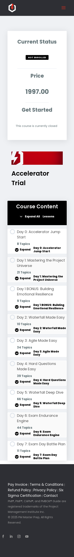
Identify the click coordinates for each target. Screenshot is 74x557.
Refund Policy (19, 490)
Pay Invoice (17, 484)
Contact (51, 495)
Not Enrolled (37, 57)
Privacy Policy (45, 490)
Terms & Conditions (46, 484)
